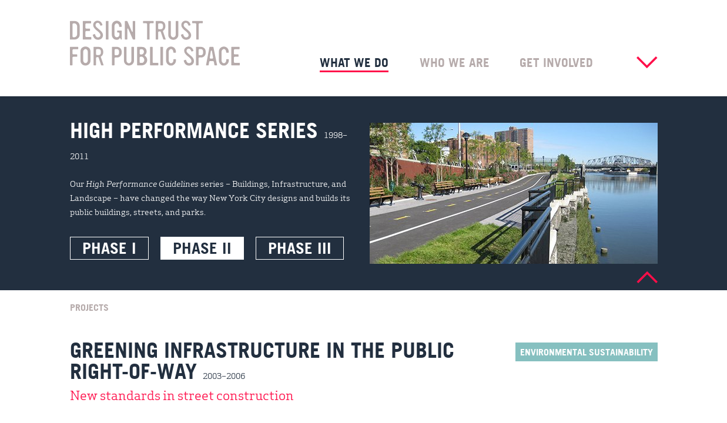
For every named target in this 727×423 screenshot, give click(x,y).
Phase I (109, 248)
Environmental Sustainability (586, 352)
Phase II (202, 248)
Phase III (299, 248)
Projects (89, 306)
